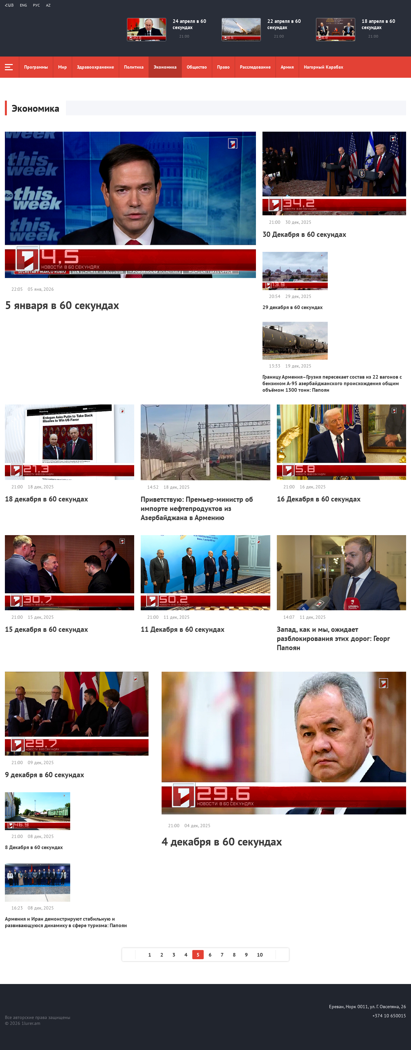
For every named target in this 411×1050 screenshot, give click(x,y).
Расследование (255, 67)
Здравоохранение (95, 67)
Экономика (165, 67)
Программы (36, 67)
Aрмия (287, 67)
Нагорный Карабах (323, 67)
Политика (134, 67)
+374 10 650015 (389, 1016)
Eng (23, 5)
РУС (36, 5)
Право (223, 67)
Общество (197, 67)
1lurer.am (31, 1023)
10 (260, 954)
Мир (62, 67)
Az (48, 5)
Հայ (9, 5)
